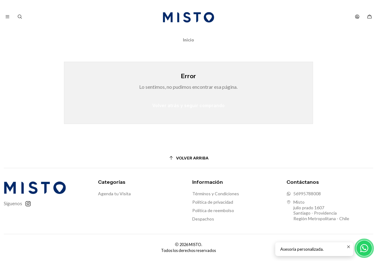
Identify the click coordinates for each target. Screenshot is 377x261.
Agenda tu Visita (114, 193)
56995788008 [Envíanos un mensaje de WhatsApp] (303, 193)
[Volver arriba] (188, 158)
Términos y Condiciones (215, 193)
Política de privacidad (212, 202)
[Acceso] (357, 16)
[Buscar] (19, 16)
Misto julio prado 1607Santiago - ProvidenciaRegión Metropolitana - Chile (317, 210)
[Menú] (7, 16)
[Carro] (369, 16)
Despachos (203, 218)
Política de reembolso (213, 210)
